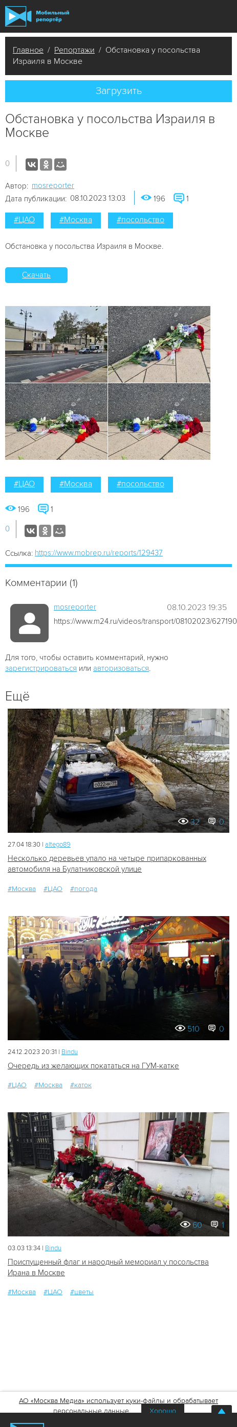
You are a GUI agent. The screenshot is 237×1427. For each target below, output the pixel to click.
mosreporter (53, 185)
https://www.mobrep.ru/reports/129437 (99, 552)
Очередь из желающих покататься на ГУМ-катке (93, 1065)
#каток (81, 1085)
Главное (28, 50)
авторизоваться (121, 668)
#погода (83, 888)
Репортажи (74, 50)
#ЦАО (24, 220)
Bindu (69, 1052)
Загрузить (119, 91)
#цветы (82, 1292)
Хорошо (162, 1411)
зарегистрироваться (41, 668)
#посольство (140, 220)
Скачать (36, 274)
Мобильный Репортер (37, 16)
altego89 (58, 844)
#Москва (75, 220)
